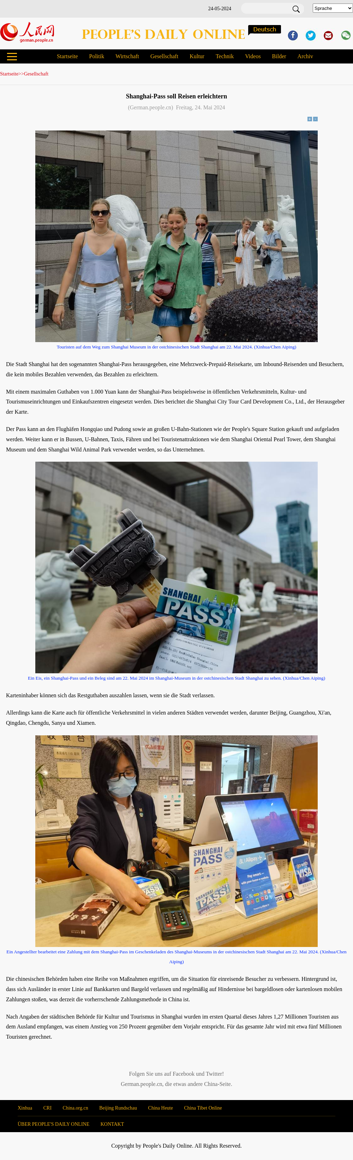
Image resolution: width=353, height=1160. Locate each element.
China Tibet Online (203, 1108)
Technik (225, 56)
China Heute (160, 1108)
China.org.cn (75, 1108)
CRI (47, 1108)
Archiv (305, 56)
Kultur (197, 56)
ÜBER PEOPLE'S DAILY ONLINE (53, 1124)
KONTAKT (112, 1124)
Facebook (184, 1074)
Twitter (214, 1074)
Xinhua (25, 1108)
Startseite (67, 56)
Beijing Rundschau (118, 1108)
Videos (253, 56)
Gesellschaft (164, 56)
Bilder (279, 56)
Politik (96, 56)
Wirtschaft (127, 56)
